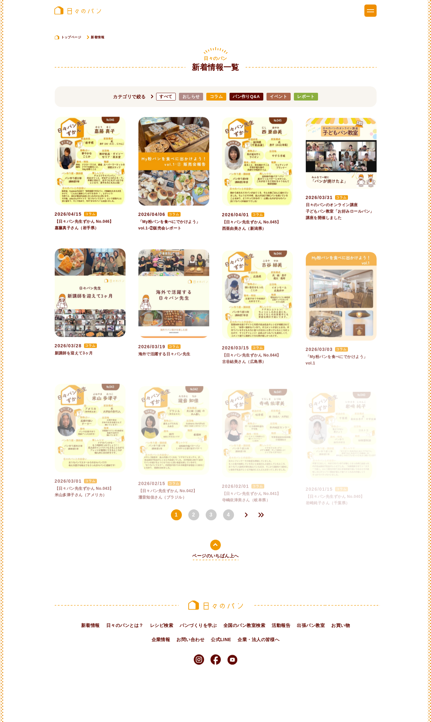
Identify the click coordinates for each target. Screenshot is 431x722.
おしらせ (191, 96)
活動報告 (281, 625)
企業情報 (161, 639)
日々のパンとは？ (125, 625)
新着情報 (90, 625)
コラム (216, 96)
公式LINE (221, 639)
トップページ (71, 37)
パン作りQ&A (246, 96)
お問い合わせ (190, 639)
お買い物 (340, 625)
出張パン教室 (311, 625)
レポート (305, 96)
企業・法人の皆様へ (258, 639)
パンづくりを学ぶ (198, 625)
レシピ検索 (161, 625)
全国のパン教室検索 (244, 625)
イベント (278, 96)
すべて (165, 96)
